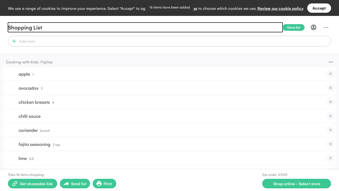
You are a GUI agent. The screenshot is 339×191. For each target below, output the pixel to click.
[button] (12, 41)
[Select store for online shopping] (296, 183)
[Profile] (313, 27)
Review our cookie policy (280, 8)
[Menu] (326, 27)
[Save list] (296, 27)
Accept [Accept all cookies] (319, 7)
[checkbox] (330, 74)
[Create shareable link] (32, 183)
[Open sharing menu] (75, 183)
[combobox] (174, 41)
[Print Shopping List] (104, 183)
